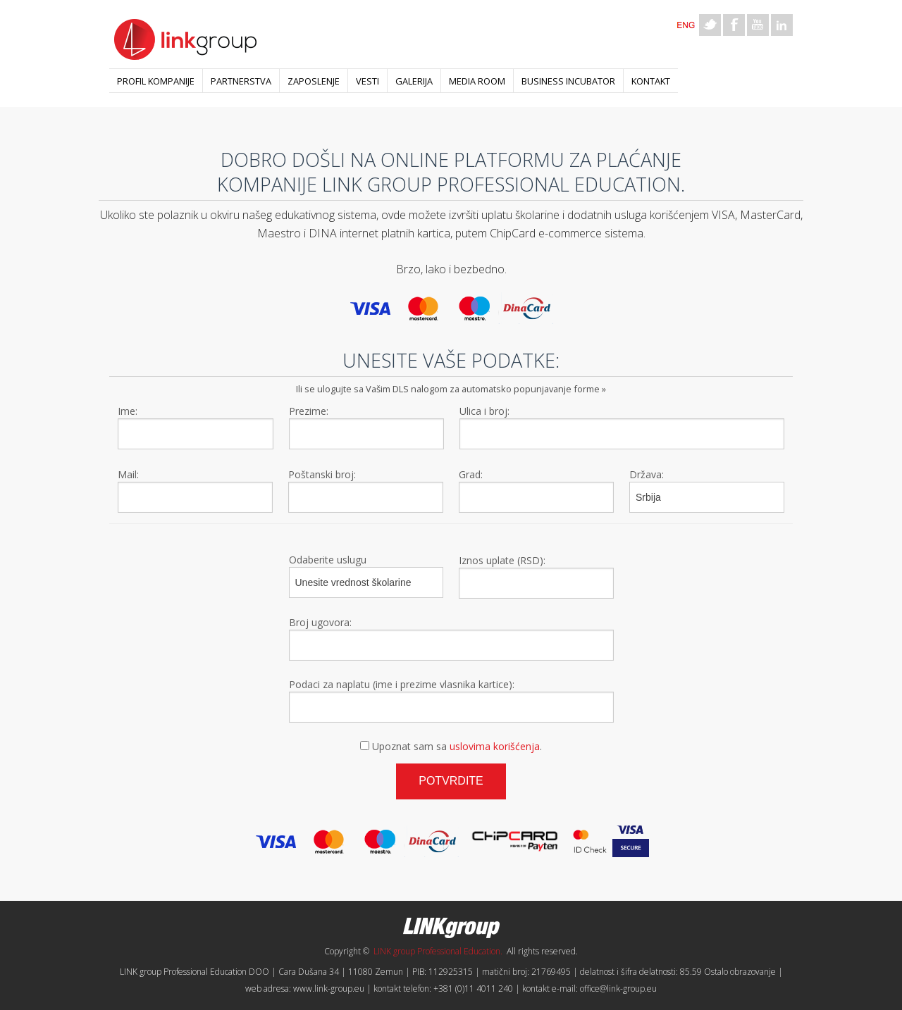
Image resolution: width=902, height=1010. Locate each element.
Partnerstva (241, 81)
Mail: (128, 474)
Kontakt (650, 81)
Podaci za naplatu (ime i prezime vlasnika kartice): (401, 684)
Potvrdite (451, 781)
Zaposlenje (314, 81)
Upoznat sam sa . (457, 746)
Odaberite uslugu (327, 559)
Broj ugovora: (320, 622)
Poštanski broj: (322, 474)
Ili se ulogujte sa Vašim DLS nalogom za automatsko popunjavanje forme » (451, 388)
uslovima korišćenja (495, 746)
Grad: (471, 474)
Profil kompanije (155, 81)
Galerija (414, 81)
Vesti (367, 81)
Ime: (127, 411)
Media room (477, 81)
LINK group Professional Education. (437, 951)
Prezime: (308, 411)
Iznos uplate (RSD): (502, 560)
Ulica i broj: (484, 411)
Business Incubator (568, 81)
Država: (646, 474)
